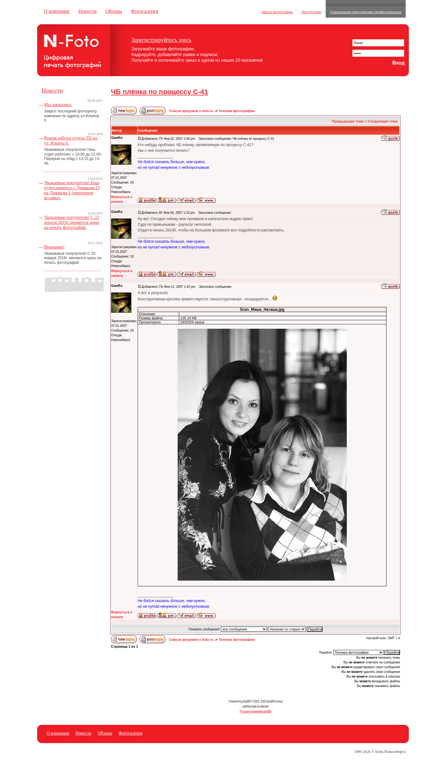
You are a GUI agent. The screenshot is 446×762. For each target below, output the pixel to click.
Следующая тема (382, 121)
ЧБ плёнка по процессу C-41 (159, 92)
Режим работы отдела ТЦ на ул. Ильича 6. (70, 140)
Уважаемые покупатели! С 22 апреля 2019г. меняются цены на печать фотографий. (71, 222)
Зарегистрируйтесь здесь (161, 40)
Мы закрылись (57, 104)
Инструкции (311, 12)
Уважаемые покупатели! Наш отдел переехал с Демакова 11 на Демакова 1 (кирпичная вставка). (72, 190)
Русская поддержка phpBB (255, 711)
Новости (87, 11)
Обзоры (114, 11)
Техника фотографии (237, 111)
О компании (57, 11)
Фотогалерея (144, 11)
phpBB (246, 701)
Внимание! (54, 247)
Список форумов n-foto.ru (191, 111)
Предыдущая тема (348, 121)
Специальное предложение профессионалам (365, 12)
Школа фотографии (277, 12)
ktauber (264, 706)
